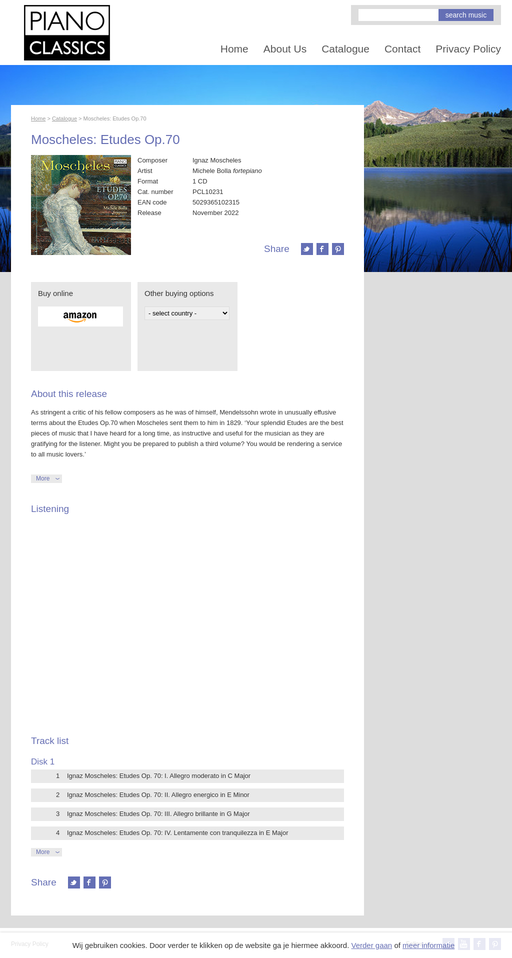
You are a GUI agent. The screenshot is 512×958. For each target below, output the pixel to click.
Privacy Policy (468, 48)
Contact (402, 48)
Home (234, 48)
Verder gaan (371, 945)
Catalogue (346, 48)
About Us (285, 48)
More (43, 478)
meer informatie (428, 945)
